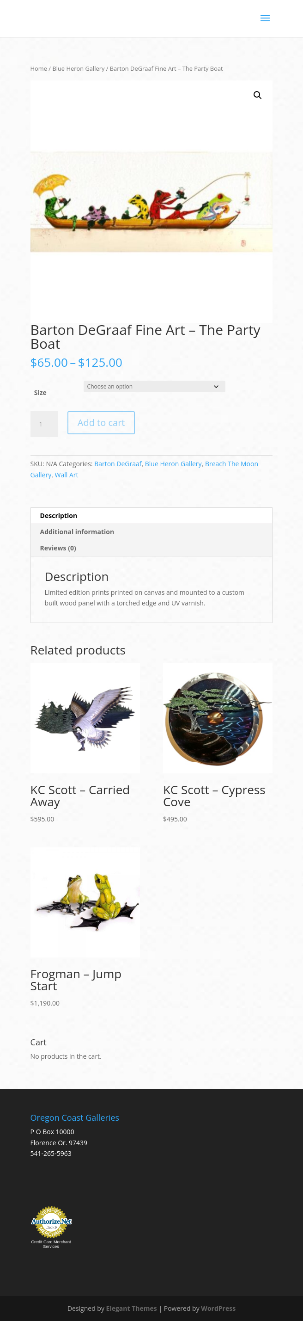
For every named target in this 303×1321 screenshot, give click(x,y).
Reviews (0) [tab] (58, 547)
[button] (257, 95)
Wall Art (66, 474)
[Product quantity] (44, 424)
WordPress (218, 1308)
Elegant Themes (131, 1308)
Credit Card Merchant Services (51, 1244)
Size (40, 392)
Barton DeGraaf (117, 463)
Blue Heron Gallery (78, 68)
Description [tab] (59, 515)
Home (38, 68)
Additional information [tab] (77, 531)
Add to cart (101, 422)
